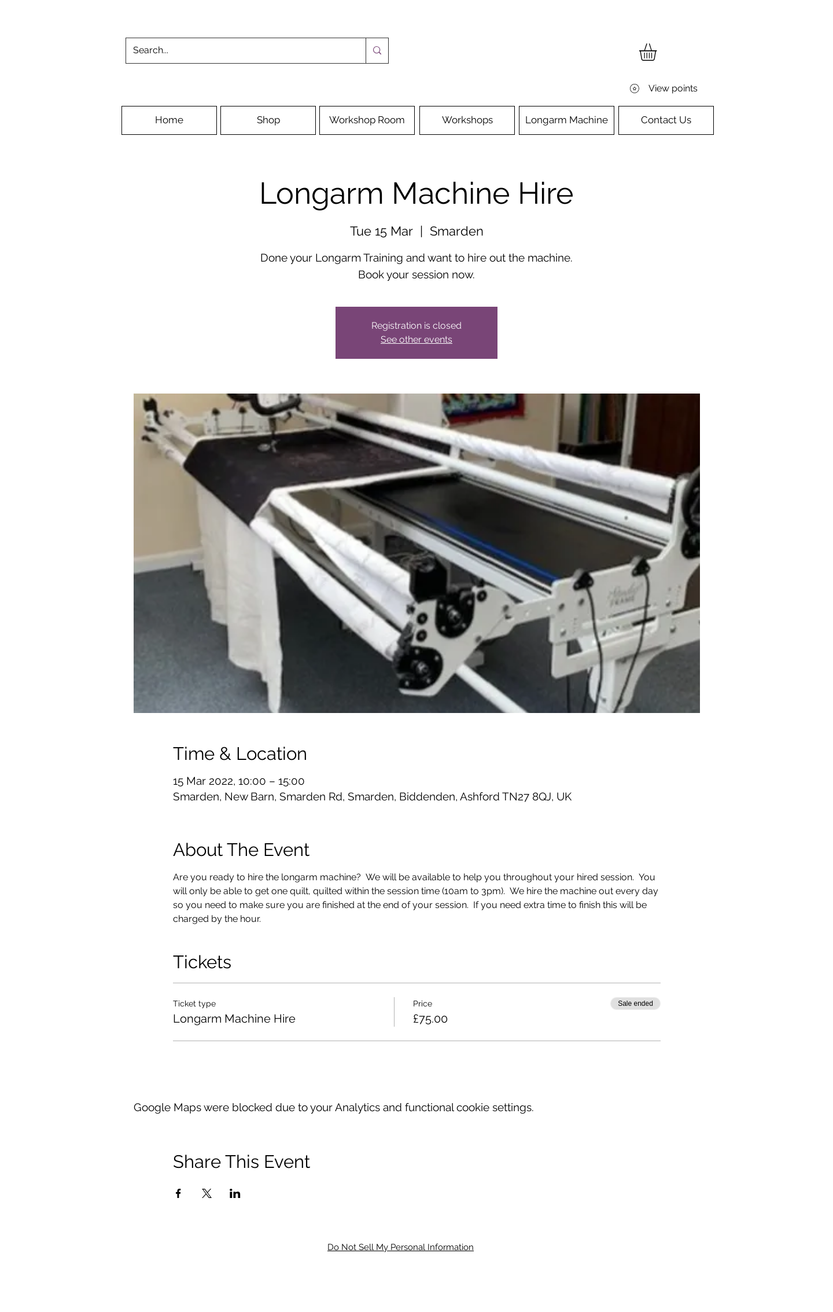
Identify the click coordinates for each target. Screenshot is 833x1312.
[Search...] (237, 50)
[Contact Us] (666, 120)
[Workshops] (467, 120)
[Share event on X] (206, 1193)
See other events (416, 339)
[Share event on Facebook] (178, 1193)
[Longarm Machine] (566, 120)
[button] (658, 52)
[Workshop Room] (367, 120)
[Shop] (268, 120)
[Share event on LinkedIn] (235, 1193)
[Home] (169, 120)
